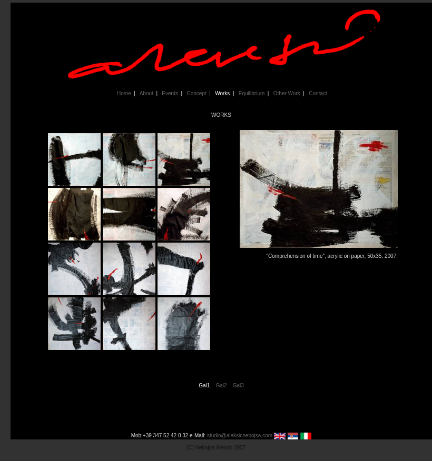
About (145, 93)
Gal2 (221, 385)
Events (169, 93)
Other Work (286, 93)
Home (123, 93)
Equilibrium (250, 93)
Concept (195, 93)
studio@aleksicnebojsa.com (239, 435)
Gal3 (238, 385)
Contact (317, 93)
